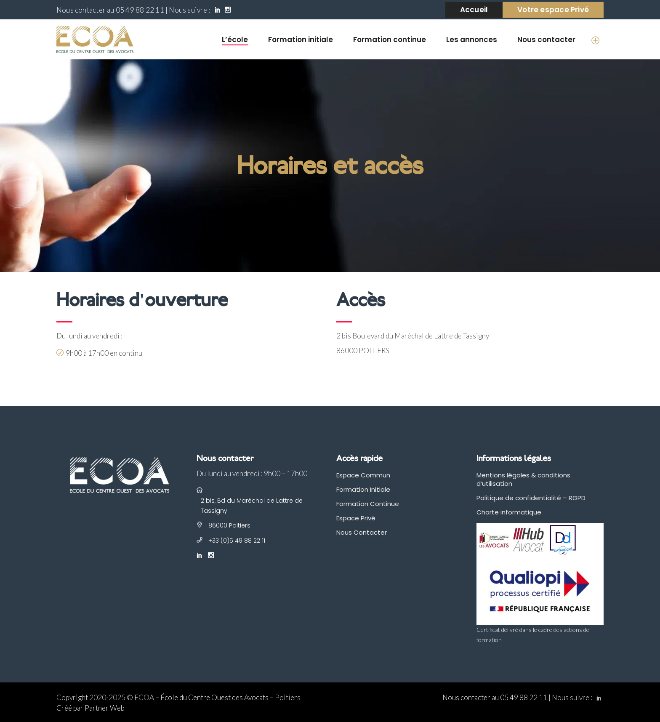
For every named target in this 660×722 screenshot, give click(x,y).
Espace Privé (355, 518)
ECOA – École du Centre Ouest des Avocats (201, 697)
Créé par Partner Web (90, 707)
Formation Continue (367, 503)
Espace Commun (363, 475)
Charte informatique (508, 512)
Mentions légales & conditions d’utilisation (523, 479)
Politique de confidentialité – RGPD (530, 497)
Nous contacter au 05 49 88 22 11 (110, 9)
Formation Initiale (363, 489)
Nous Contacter (361, 532)
